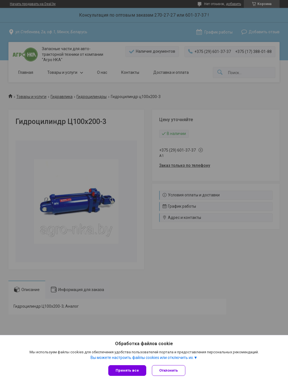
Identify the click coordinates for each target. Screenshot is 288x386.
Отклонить (168, 370)
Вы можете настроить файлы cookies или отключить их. (142, 357)
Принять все (127, 370)
